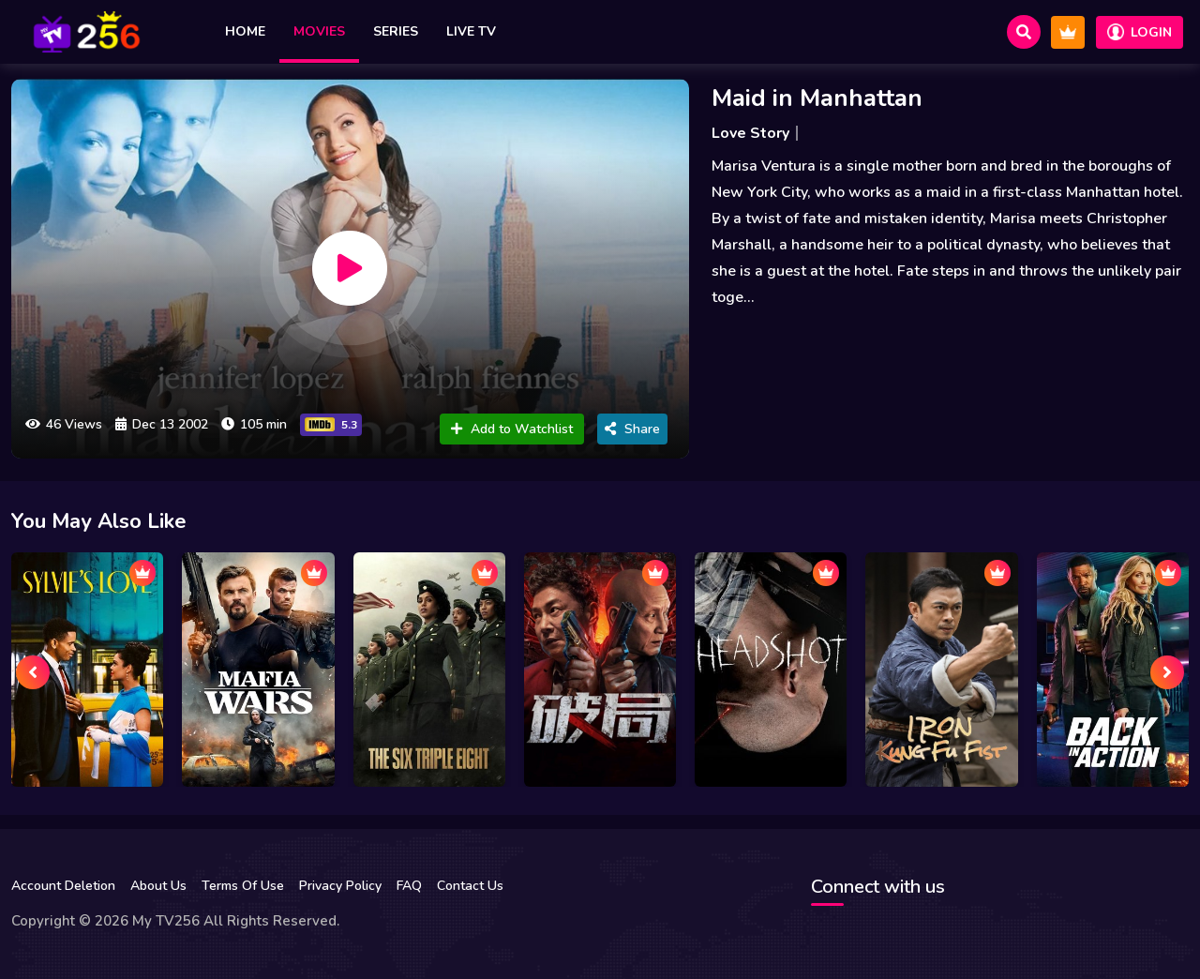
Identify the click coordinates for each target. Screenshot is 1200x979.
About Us (158, 886)
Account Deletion (63, 886)
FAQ (409, 886)
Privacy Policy (340, 886)
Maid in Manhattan (817, 98)
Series (395, 31)
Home (245, 31)
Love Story (750, 133)
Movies (319, 31)
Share (632, 429)
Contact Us (470, 886)
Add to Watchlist (512, 429)
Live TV (471, 31)
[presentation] (33, 672)
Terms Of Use (243, 886)
